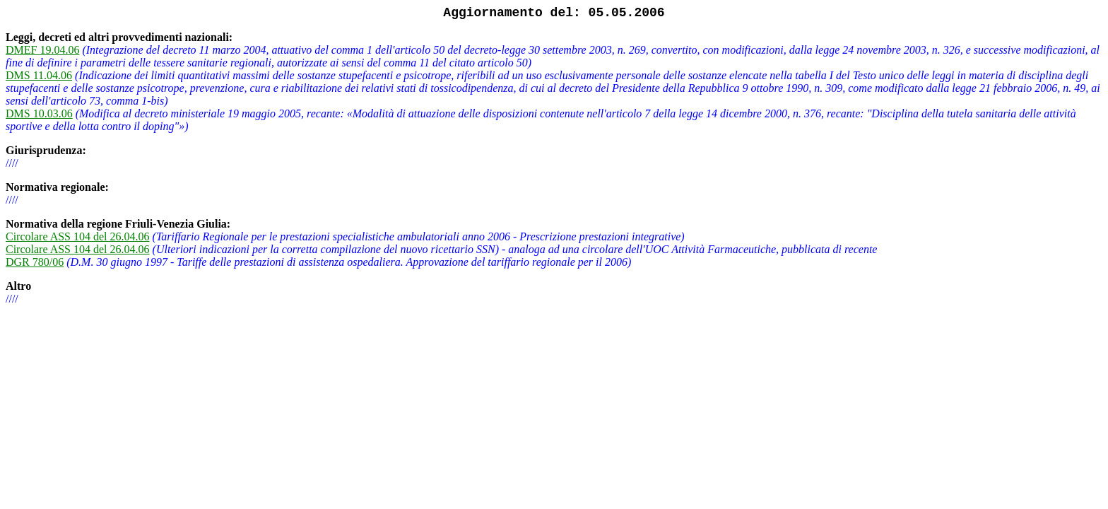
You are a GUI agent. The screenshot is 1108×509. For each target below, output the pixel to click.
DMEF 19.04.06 (42, 50)
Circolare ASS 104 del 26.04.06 (78, 236)
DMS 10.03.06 (39, 113)
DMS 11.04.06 (39, 75)
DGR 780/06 (35, 262)
